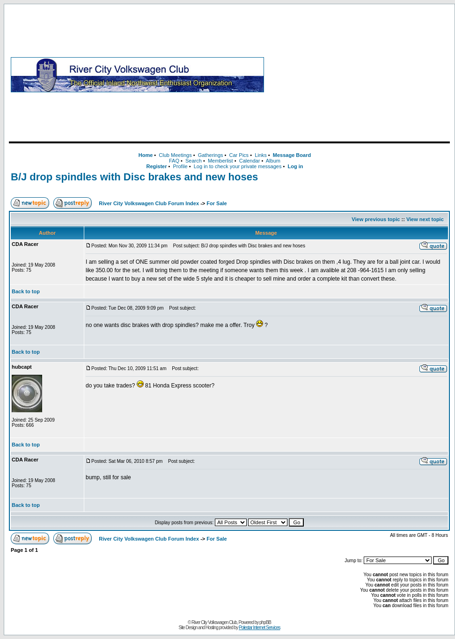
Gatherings (210, 155)
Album (273, 160)
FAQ (174, 160)
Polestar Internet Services (259, 627)
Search (193, 160)
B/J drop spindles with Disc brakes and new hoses (134, 177)
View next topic (425, 219)
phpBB (265, 622)
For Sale (216, 203)
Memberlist (220, 160)
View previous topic (376, 219)
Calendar (249, 160)
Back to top (26, 291)
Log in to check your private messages (238, 166)
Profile (180, 166)
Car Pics (239, 155)
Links (261, 155)
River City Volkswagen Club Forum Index (149, 203)
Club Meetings (175, 155)
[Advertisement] (359, 74)
